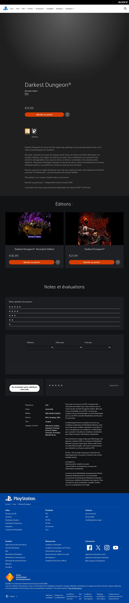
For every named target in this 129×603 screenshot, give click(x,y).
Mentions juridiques (49, 596)
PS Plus (30, 9)
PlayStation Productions (13, 523)
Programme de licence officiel (55, 561)
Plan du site (80, 596)
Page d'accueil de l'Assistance (16, 545)
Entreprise (8, 526)
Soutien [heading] (8, 541)
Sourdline (8, 567)
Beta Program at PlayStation (95, 561)
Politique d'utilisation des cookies (101, 596)
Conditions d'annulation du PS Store (58, 548)
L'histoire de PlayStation (13, 530)
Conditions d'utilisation (53, 545)
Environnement (90, 514)
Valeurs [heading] (88, 510)
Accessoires (39, 9)
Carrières (8, 517)
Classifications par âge (53, 551)
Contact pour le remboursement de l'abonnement (115, 596)
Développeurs (50, 557)
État (6, 551)
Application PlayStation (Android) (97, 557)
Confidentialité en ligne (93, 520)
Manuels (8, 564)
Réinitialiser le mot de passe (15, 557)
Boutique (59, 9)
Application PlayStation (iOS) (95, 554)
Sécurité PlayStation (12, 548)
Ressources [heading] (50, 541)
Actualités (50, 9)
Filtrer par (60, 342)
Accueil (7, 504)
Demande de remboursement (15, 561)
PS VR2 (47, 520)
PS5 (17, 9)
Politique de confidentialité (60, 596)
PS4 (23, 9)
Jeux (11, 9)
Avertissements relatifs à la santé (77, 464)
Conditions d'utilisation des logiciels (88, 596)
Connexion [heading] (90, 541)
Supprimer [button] (113, 385)
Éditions (30, 342)
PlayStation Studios (12, 520)
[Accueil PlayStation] (5, 8)
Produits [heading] (49, 510)
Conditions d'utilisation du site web (72, 596)
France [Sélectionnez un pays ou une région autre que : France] (11, 596)
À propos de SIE (10, 514)
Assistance (69, 9)
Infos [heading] (7, 510)
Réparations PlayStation (13, 554)
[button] (24, 388)
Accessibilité (89, 517)
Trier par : (88, 342)
